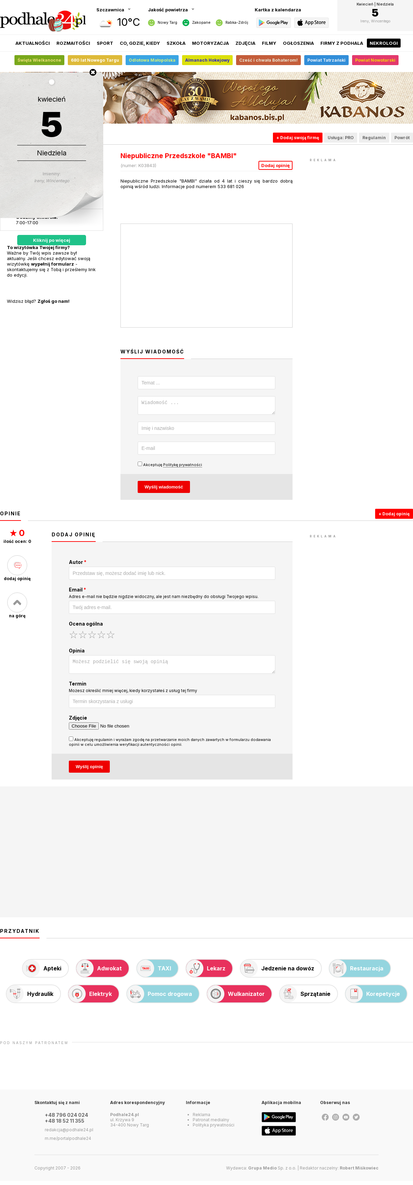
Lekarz (205, 972)
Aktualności (32, 43)
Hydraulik (30, 998)
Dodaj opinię (275, 165)
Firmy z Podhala (341, 43)
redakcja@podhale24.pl (69, 1133)
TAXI (154, 972)
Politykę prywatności (182, 466)
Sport (105, 43)
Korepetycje (373, 998)
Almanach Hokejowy (207, 60)
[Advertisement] (361, 207)
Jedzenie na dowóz (277, 972)
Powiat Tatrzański (326, 60)
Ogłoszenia (298, 43)
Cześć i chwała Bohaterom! (268, 60)
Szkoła (176, 43)
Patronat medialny (211, 1123)
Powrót (402, 137)
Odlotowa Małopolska (152, 60)
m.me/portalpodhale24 (68, 1142)
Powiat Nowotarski (375, 60)
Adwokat (99, 972)
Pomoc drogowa (159, 998)
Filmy (269, 43)
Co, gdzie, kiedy (140, 43)
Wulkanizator (236, 998)
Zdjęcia (245, 43)
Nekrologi (384, 43)
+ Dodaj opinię (394, 515)
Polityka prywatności (213, 1129)
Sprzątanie (305, 998)
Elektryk (90, 998)
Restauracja (356, 972)
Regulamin (374, 137)
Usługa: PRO (341, 137)
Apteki (42, 972)
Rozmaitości (73, 43)
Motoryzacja (210, 43)
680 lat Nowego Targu (95, 60)
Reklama (201, 1118)
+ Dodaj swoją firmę (297, 137)
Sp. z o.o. (272, 1172)
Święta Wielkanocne (39, 60)
